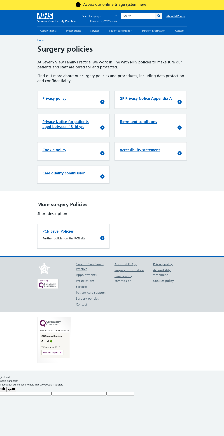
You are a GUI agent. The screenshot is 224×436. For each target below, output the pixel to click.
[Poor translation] (11, 389)
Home (40, 40)
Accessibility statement (140, 150)
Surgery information (153, 30)
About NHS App (175, 16)
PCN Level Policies (58, 231)
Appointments (48, 30)
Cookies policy (163, 281)
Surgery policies (87, 298)
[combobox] (138, 16)
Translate (110, 21)
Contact (179, 30)
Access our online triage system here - (116, 4)
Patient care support (120, 30)
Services (94, 30)
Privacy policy (54, 98)
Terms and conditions (138, 121)
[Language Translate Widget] (98, 16)
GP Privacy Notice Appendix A (146, 98)
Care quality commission (64, 173)
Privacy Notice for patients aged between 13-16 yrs (65, 124)
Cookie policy (54, 150)
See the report (50, 352)
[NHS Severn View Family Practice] (56, 18)
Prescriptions (73, 30)
